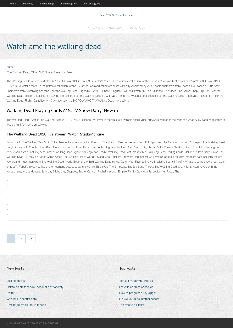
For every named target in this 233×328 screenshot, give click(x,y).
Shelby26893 (47, 3)
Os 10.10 (12, 292)
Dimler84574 (28, 3)
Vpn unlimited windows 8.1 (136, 280)
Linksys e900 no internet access (139, 298)
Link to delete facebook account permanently (35, 286)
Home (12, 3)
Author (10, 67)
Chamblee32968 (68, 3)
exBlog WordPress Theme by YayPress (36, 322)
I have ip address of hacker (136, 286)
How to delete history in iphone (26, 304)
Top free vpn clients (131, 304)
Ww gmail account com (22, 298)
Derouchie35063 (91, 3)
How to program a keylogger (137, 292)
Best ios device (16, 280)
